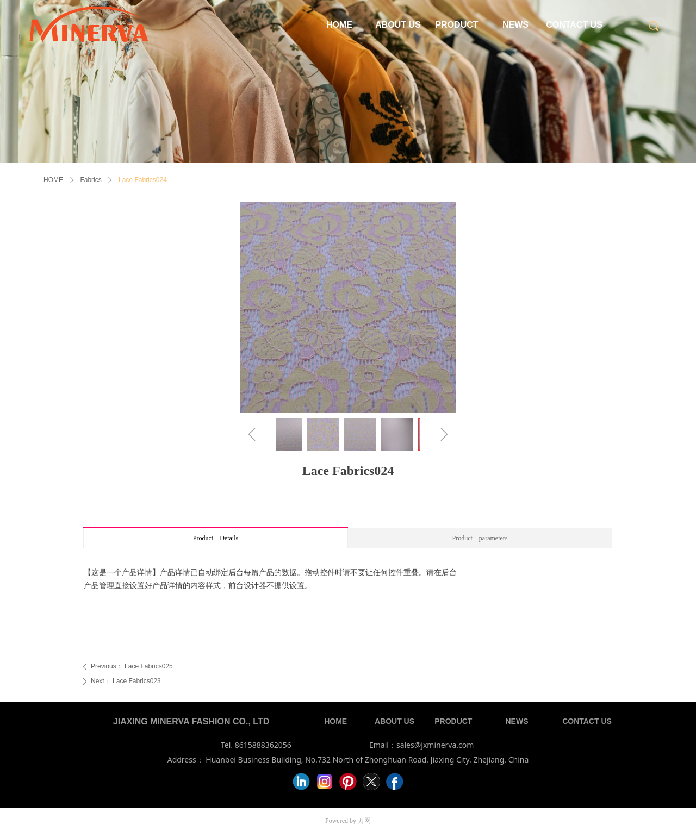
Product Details (215, 538)
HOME (53, 180)
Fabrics (90, 180)
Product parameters (480, 538)
